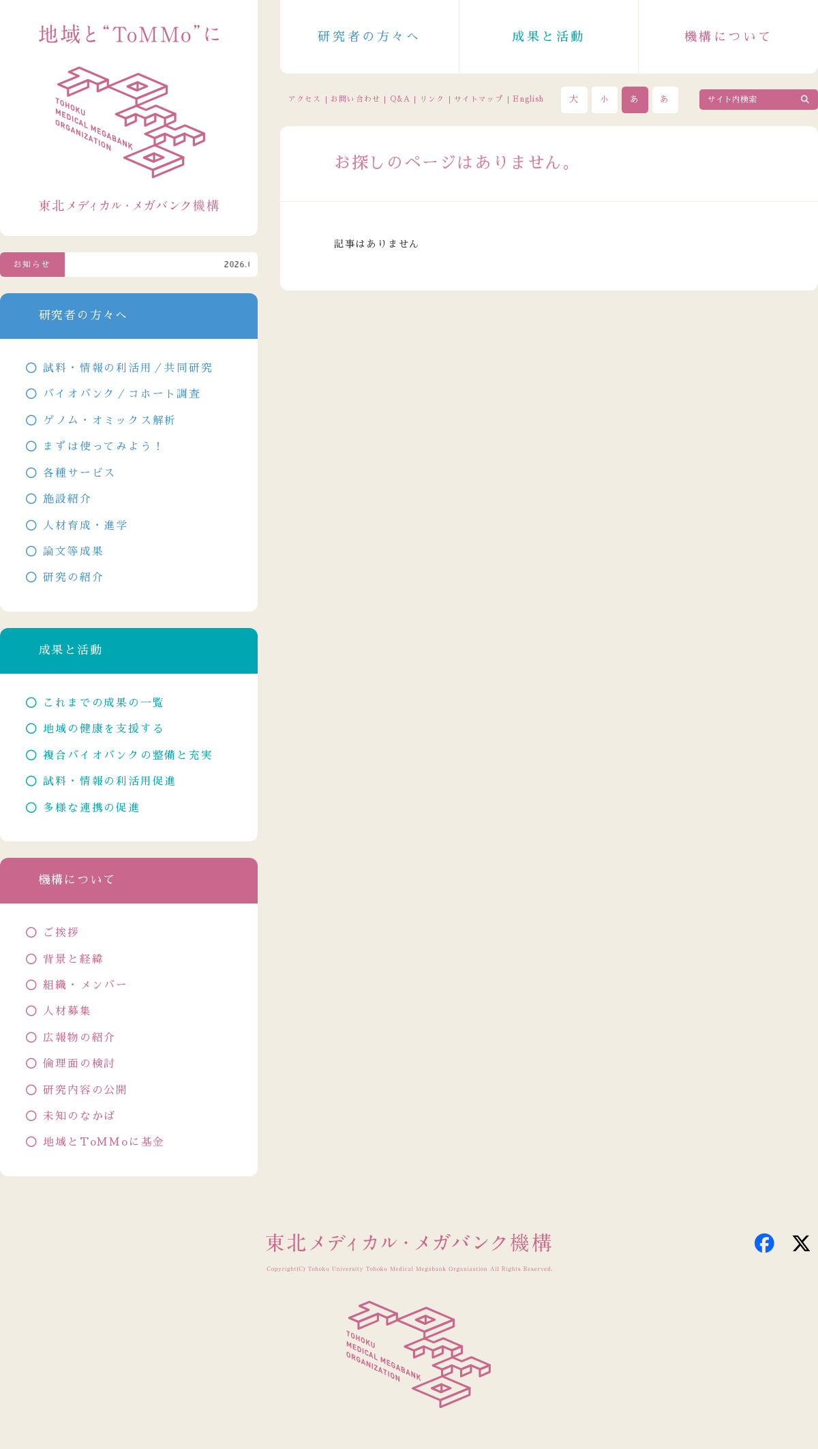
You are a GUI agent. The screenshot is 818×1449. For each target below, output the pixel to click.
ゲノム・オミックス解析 (110, 420)
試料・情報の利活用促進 (110, 781)
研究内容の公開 (85, 1090)
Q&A (400, 99)
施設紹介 (67, 499)
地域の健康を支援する (103, 728)
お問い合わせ (355, 99)
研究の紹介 (73, 577)
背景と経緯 (73, 959)
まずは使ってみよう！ (103, 446)
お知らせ (32, 264)
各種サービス (79, 473)
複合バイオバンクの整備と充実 (128, 755)
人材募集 (67, 1011)
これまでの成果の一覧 (103, 703)
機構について (728, 37)
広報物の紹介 (79, 1037)
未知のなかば (79, 1116)
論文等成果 (73, 551)
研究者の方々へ (369, 37)
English (528, 99)
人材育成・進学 (85, 525)
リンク (432, 99)
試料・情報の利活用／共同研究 (128, 368)
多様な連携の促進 (91, 808)
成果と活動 (549, 37)
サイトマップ (478, 99)
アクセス (304, 99)
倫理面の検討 (79, 1063)
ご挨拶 (61, 932)
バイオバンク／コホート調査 (121, 394)
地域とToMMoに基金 (104, 1142)
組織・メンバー (85, 985)
